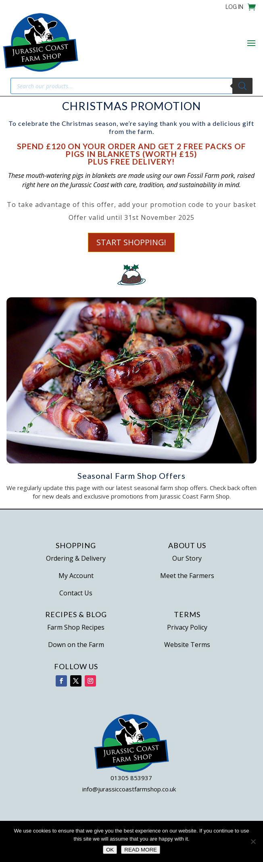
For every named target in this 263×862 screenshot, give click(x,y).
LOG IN (234, 7)
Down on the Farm (76, 644)
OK (110, 850)
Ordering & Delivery (76, 558)
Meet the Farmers (187, 575)
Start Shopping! (131, 242)
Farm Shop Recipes (75, 627)
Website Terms (187, 644)
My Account (76, 575)
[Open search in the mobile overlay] (131, 86)
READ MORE (140, 850)
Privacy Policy (187, 627)
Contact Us (75, 593)
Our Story (187, 558)
